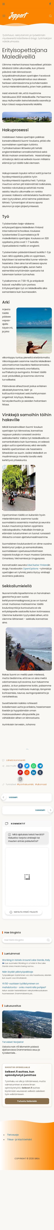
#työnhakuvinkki (25, 784)
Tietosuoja (13, 1134)
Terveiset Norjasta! (13, 1042)
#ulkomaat (41, 784)
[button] (20, 765)
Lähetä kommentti (15, 760)
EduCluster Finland (37, 565)
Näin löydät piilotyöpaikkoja (17, 971)
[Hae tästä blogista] (27, 940)
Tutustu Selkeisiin (27, 1101)
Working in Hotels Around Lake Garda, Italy (26, 960)
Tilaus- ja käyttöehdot (19, 1139)
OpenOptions (30, 568)
